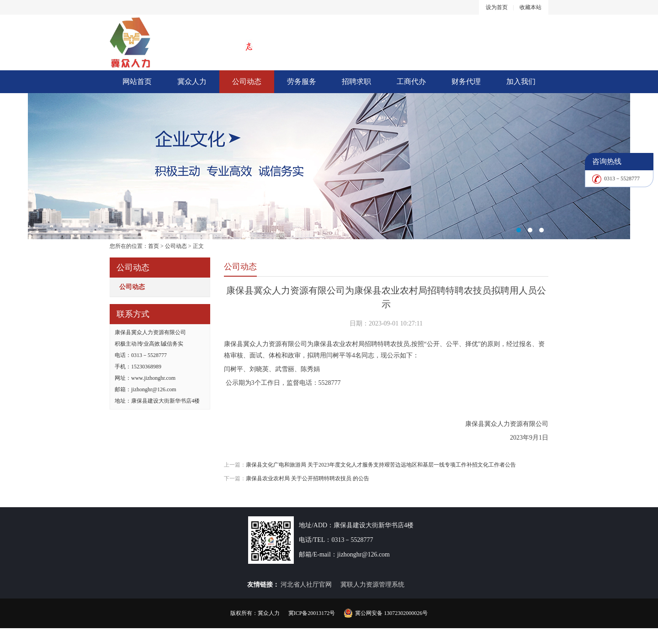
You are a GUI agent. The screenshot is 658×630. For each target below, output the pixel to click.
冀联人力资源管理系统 (372, 584)
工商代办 (411, 81)
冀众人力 (192, 81)
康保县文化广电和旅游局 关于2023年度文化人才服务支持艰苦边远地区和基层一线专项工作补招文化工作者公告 (381, 465)
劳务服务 (301, 81)
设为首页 (497, 7)
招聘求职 (356, 81)
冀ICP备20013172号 (311, 613)
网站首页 (137, 81)
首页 (153, 246)
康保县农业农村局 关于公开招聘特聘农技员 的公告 (307, 478)
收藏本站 (530, 7)
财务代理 (466, 81)
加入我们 (521, 81)
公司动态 (246, 81)
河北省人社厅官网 (306, 584)
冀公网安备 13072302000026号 (391, 613)
